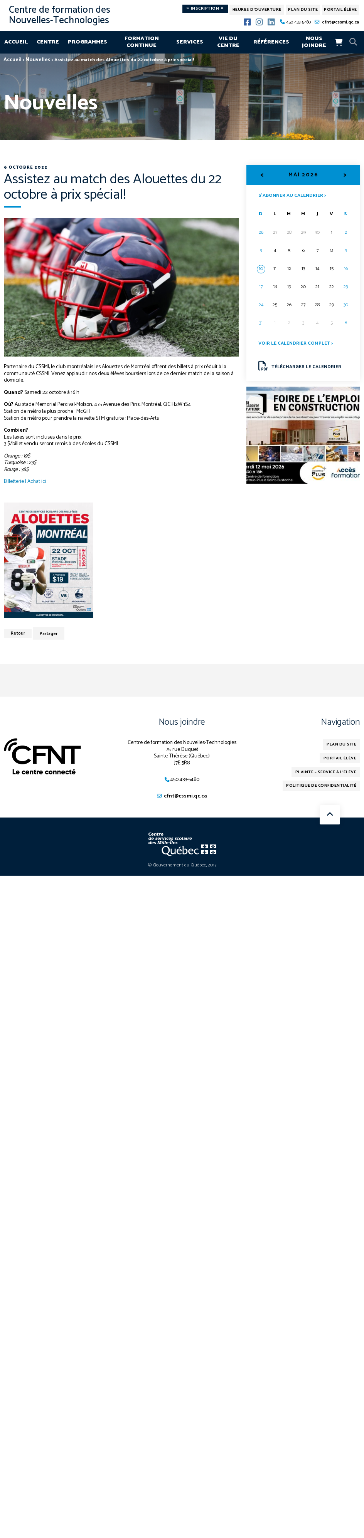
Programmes (87, 42)
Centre (48, 42)
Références (271, 42)
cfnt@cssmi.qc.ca (340, 22)
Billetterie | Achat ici (25, 481)
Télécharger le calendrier (300, 366)
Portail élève (340, 9)
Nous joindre (314, 42)
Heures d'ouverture (257, 9)
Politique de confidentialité (323, 785)
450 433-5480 (298, 22)
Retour (18, 633)
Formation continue (142, 42)
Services (189, 42)
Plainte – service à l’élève (327, 772)
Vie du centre (228, 42)
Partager (49, 633)
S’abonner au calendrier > (292, 194)
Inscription (205, 9)
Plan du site (303, 9)
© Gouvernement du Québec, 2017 (182, 865)
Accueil (16, 42)
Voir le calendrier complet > (296, 344)
